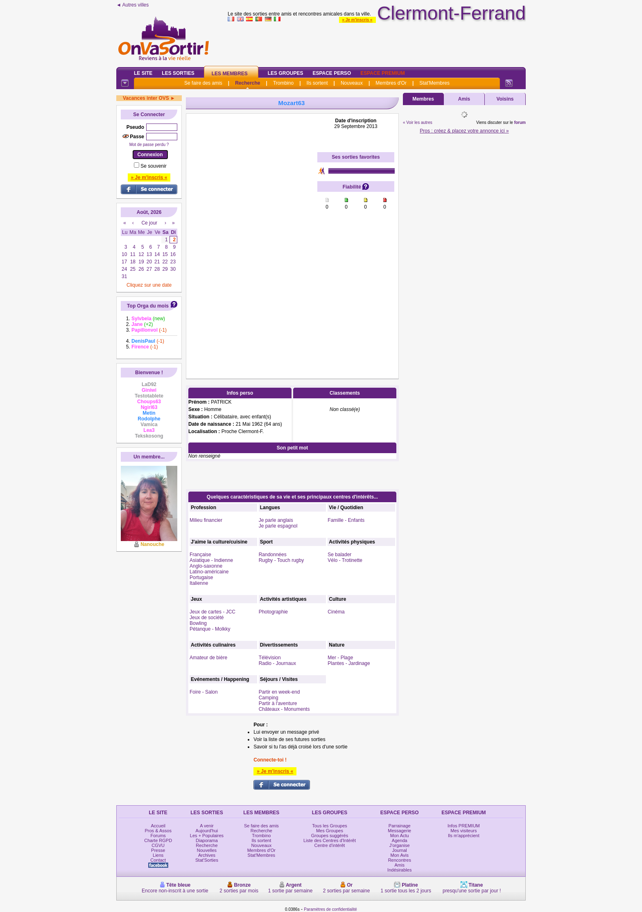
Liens (158, 855)
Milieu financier (206, 520)
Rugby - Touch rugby (281, 560)
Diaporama (207, 840)
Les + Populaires (207, 835)
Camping (268, 698)
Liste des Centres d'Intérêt (329, 840)
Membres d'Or (391, 83)
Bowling (198, 623)
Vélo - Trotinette (345, 560)
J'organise (399, 845)
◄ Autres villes (132, 5)
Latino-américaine (209, 572)
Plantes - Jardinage (349, 663)
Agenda (399, 840)
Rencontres (399, 860)
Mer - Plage (340, 657)
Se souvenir (153, 166)
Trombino (283, 83)
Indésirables (399, 869)
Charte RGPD (158, 840)
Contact (158, 860)
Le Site (143, 73)
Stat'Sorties (206, 860)
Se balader (339, 554)
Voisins (505, 99)
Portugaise (201, 577)
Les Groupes (285, 73)
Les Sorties (178, 73)
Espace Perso (331, 73)
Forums (158, 835)
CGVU (158, 845)
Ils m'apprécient (463, 835)
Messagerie (399, 830)
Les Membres (230, 73)
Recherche (247, 83)
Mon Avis (400, 855)
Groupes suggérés (329, 835)
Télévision (270, 657)
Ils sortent (317, 83)
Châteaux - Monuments (284, 709)
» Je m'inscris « (357, 20)
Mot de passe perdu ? (149, 144)
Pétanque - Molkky (210, 629)
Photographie (273, 612)
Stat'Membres (434, 83)
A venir (207, 825)
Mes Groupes (329, 830)
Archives (206, 855)
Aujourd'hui (207, 830)
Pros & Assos (158, 830)
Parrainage (400, 825)
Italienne (199, 583)
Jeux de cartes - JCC (212, 612)
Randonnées (273, 554)
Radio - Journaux (277, 663)
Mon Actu (399, 835)
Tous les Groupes (329, 825)
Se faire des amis (203, 83)
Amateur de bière (208, 657)
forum (520, 122)
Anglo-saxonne (206, 566)
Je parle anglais (276, 520)
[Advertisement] (251, 240)
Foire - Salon (204, 692)
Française (200, 554)
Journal (399, 850)
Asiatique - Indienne (211, 560)
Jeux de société (207, 617)
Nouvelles (207, 850)
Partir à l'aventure (278, 703)
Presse (158, 850)
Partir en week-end (279, 692)
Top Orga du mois (148, 306)
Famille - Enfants (346, 520)
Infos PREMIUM (464, 825)
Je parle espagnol (278, 526)
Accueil (158, 825)
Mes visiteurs (463, 830)
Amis (464, 99)
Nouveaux (352, 83)
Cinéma (336, 612)
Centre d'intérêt (329, 845)
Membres (423, 99)
